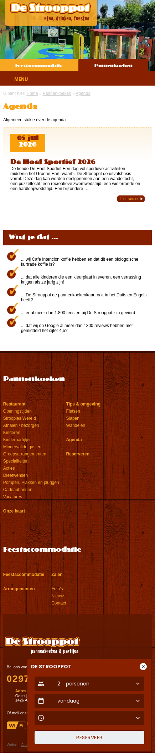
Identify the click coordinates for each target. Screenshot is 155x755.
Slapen (72, 418)
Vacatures (12, 496)
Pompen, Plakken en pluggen (31, 482)
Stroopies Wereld (19, 418)
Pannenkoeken (113, 66)
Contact (58, 603)
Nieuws (58, 595)
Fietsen (73, 411)
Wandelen (76, 425)
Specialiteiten (16, 461)
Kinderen (11, 432)
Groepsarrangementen (24, 454)
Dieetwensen (15, 475)
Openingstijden (17, 411)
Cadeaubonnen (17, 489)
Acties (9, 468)
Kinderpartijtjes (17, 439)
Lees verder (129, 199)
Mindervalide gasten (22, 446)
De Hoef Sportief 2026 (52, 162)
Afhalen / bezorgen (21, 425)
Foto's (57, 588)
